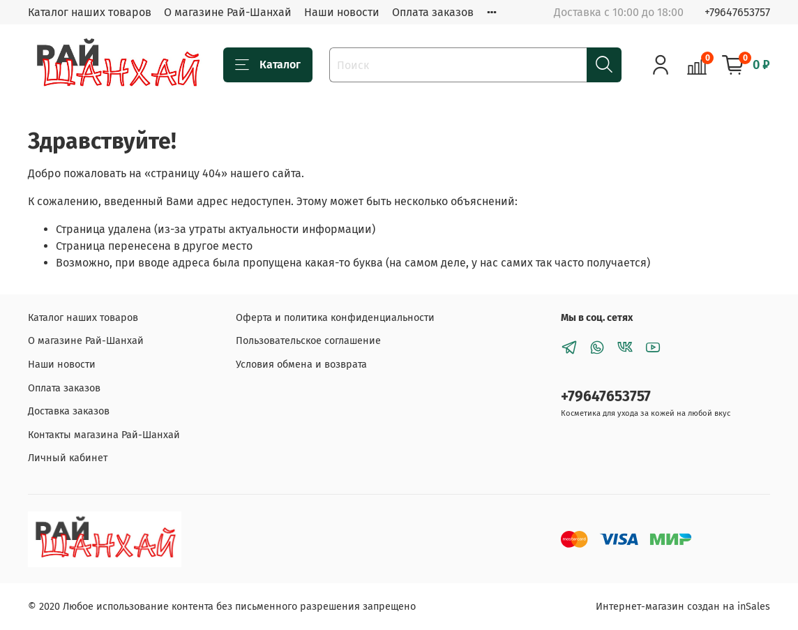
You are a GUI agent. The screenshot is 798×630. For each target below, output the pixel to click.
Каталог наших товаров (89, 12)
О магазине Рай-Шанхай (228, 12)
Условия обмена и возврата (301, 364)
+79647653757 (737, 12)
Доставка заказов (69, 411)
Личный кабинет (67, 458)
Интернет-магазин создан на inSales (683, 607)
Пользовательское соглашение (308, 341)
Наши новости (341, 12)
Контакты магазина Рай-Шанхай (104, 435)
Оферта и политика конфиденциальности (335, 318)
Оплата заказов (433, 12)
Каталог (268, 65)
